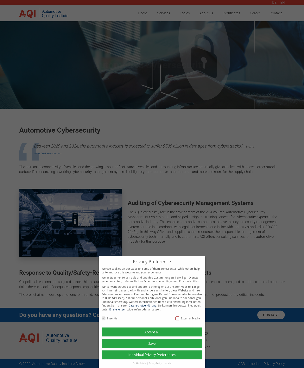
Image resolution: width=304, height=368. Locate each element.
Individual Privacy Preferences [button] (152, 357)
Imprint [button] (168, 366)
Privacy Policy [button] (155, 366)
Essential (110, 321)
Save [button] (152, 346)
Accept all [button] (152, 334)
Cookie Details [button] (139, 366)
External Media (187, 321)
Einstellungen (117, 312)
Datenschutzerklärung (142, 308)
